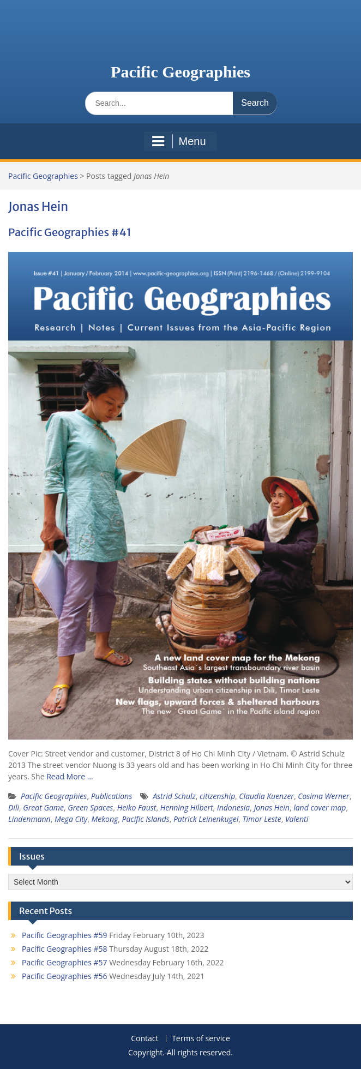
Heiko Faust (137, 807)
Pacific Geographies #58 (64, 949)
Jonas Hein (271, 807)
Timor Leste (262, 819)
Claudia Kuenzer (266, 796)
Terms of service (201, 1038)
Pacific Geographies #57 (64, 962)
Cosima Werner (323, 796)
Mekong (105, 819)
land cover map (319, 807)
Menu (179, 141)
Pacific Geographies (180, 72)
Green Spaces (90, 807)
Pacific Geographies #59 (64, 935)
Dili (13, 807)
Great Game (43, 807)
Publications (112, 796)
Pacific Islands (146, 819)
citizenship (217, 796)
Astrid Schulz (174, 796)
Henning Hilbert (186, 807)
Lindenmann (29, 819)
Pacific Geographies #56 (64, 976)
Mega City (71, 819)
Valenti (296, 819)
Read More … (69, 776)
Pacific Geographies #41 (69, 232)
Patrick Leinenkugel (205, 819)
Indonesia (233, 807)
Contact (144, 1038)
